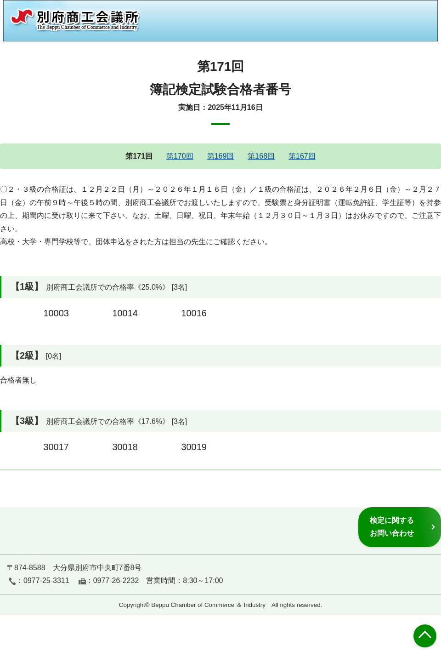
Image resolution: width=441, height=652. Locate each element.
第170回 (179, 156)
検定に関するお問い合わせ (392, 526)
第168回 (261, 156)
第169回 (220, 156)
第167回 (302, 156)
